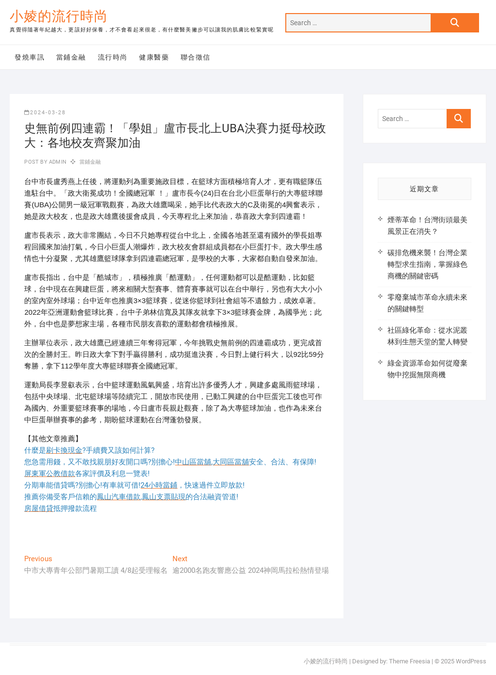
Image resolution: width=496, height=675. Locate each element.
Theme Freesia (409, 661)
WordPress (471, 661)
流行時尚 (113, 57)
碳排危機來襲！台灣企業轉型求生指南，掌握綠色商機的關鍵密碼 (427, 264)
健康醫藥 (154, 57)
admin (56, 162)
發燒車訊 (30, 57)
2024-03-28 (45, 112)
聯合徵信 (196, 57)
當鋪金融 (71, 57)
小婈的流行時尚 (59, 16)
